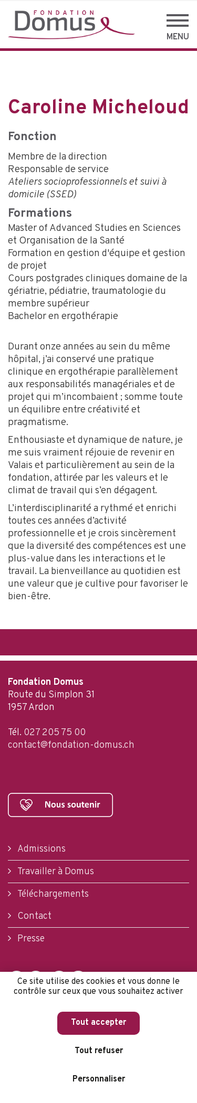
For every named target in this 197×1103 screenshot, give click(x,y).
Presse (30, 939)
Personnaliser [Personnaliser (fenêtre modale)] (98, 1079)
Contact (33, 916)
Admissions (40, 849)
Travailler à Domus (54, 872)
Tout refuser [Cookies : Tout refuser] (99, 1051)
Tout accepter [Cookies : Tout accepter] (98, 1022)
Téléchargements (52, 894)
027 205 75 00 (55, 733)
